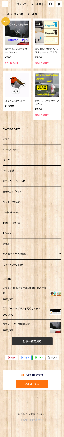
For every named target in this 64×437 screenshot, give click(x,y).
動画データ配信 (11, 222)
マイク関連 (9, 170)
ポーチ (6, 160)
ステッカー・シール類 (14, 181)
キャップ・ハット (11, 149)
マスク (6, 139)
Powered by (32, 420)
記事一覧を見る (32, 341)
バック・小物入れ (12, 202)
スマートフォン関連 (13, 264)
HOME (6, 14)
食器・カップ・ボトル (13, 191)
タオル (6, 243)
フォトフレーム (10, 212)
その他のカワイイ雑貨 (14, 254)
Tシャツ (7, 233)
